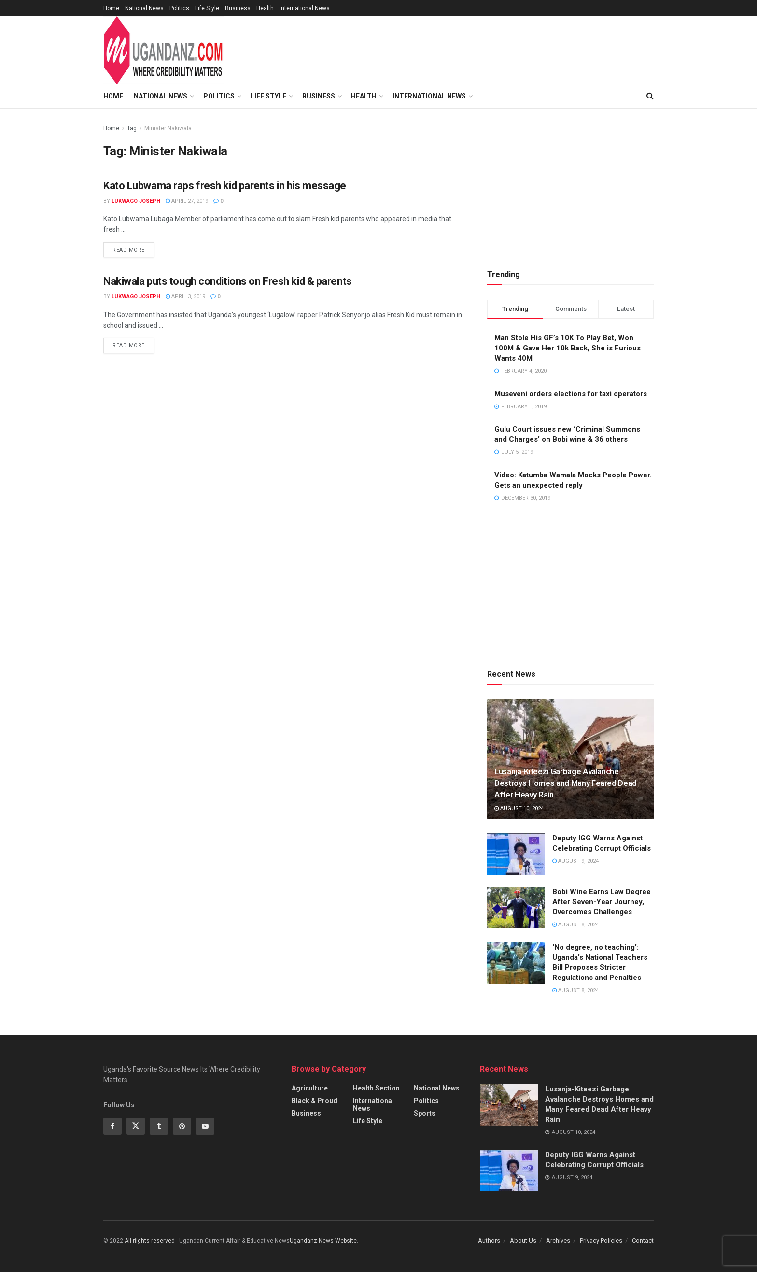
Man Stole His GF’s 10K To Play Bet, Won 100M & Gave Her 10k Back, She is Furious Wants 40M (567, 348)
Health (265, 8)
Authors (489, 1240)
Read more (133, 249)
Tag (132, 128)
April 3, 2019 (185, 297)
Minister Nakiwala (168, 128)
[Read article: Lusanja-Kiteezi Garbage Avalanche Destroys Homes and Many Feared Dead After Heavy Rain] (509, 1105)
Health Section (376, 1088)
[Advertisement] (472, 48)
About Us (523, 1240)
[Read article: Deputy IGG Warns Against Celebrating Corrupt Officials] (516, 854)
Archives (558, 1240)
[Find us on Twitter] (135, 1126)
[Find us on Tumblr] (159, 1126)
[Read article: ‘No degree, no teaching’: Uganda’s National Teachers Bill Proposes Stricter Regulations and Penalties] (516, 963)
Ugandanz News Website (323, 1240)
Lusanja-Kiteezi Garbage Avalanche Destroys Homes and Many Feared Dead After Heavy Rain (565, 783)
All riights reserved (150, 1240)
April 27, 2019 (187, 201)
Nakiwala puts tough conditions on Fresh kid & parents (227, 281)
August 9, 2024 (575, 861)
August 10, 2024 (519, 808)
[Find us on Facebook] (112, 1126)
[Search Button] (650, 96)
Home (111, 8)
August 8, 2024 (575, 925)
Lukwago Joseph (136, 201)
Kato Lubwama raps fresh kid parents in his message (224, 186)
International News (305, 8)
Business (238, 8)
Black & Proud (314, 1100)
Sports (424, 1113)
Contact (643, 1240)
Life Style (207, 8)
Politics (179, 8)
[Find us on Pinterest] (182, 1126)
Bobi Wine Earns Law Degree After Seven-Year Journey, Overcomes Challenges (601, 901)
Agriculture (310, 1088)
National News (144, 8)
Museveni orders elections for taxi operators (570, 394)
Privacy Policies (601, 1240)
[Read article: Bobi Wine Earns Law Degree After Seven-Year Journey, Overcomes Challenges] (516, 907)
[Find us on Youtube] (205, 1126)
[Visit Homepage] (163, 50)
